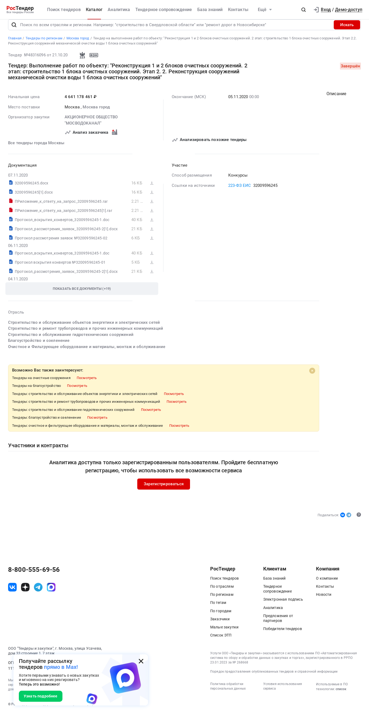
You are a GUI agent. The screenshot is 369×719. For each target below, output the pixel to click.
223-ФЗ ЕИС (239, 191)
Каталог (94, 9)
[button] (304, 10)
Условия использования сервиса (282, 692)
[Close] (312, 377)
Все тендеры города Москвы (36, 148)
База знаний (210, 9)
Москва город (96, 113)
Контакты (238, 9)
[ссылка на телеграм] (38, 593)
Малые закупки (224, 633)
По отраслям (222, 592)
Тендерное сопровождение (163, 9)
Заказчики (220, 625)
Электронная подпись (283, 605)
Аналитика (119, 9)
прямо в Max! (61, 667)
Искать (347, 30)
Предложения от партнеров (278, 624)
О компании (327, 584)
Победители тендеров (282, 634)
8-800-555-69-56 (34, 575)
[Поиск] (14, 31)
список (341, 695)
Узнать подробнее (41, 696)
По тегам (218, 609)
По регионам (221, 600)
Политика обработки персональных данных (228, 692)
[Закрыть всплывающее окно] (141, 661)
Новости (323, 600)
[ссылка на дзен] (25, 593)
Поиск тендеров (63, 9)
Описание (336, 99)
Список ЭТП (221, 641)
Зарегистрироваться (164, 489)
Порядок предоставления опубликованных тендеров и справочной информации (274, 677)
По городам (220, 617)
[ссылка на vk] (12, 593)
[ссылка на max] (51, 593)
